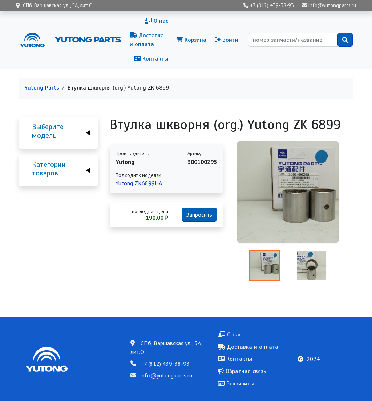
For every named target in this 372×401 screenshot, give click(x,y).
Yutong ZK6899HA (139, 183)
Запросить (199, 214)
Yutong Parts (87, 39)
